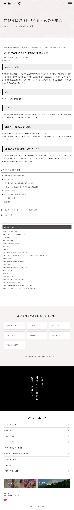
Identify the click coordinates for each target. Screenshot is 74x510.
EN (63, 4)
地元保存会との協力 (9, 276)
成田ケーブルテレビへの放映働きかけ (14, 235)
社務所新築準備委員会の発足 (14, 175)
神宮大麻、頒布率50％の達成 (11, 282)
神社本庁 (6, 47)
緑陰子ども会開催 (8, 241)
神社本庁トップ (8, 26)
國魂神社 (11, 57)
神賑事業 (5, 250)
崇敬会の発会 (7, 259)
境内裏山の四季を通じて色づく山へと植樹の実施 (17, 285)
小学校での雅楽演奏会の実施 (11, 244)
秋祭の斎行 (6, 273)
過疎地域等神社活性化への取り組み (25, 26)
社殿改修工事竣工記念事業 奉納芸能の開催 (16, 253)
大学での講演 (7, 265)
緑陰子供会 (6, 247)
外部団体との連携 (36, 47)
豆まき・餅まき (7, 270)
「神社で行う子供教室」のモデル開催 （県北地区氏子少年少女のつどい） (25, 256)
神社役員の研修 (9, 198)
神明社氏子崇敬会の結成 (10, 232)
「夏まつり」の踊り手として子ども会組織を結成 (21, 187)
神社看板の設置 (9, 190)
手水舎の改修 (9, 179)
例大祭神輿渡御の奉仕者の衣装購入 (13, 262)
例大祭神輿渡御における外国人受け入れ (15, 268)
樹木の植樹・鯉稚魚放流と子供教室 (13, 279)
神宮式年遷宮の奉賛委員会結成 (15, 194)
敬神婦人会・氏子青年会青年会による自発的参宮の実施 (19, 288)
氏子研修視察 (7, 238)
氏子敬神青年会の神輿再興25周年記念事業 (55, 47)
